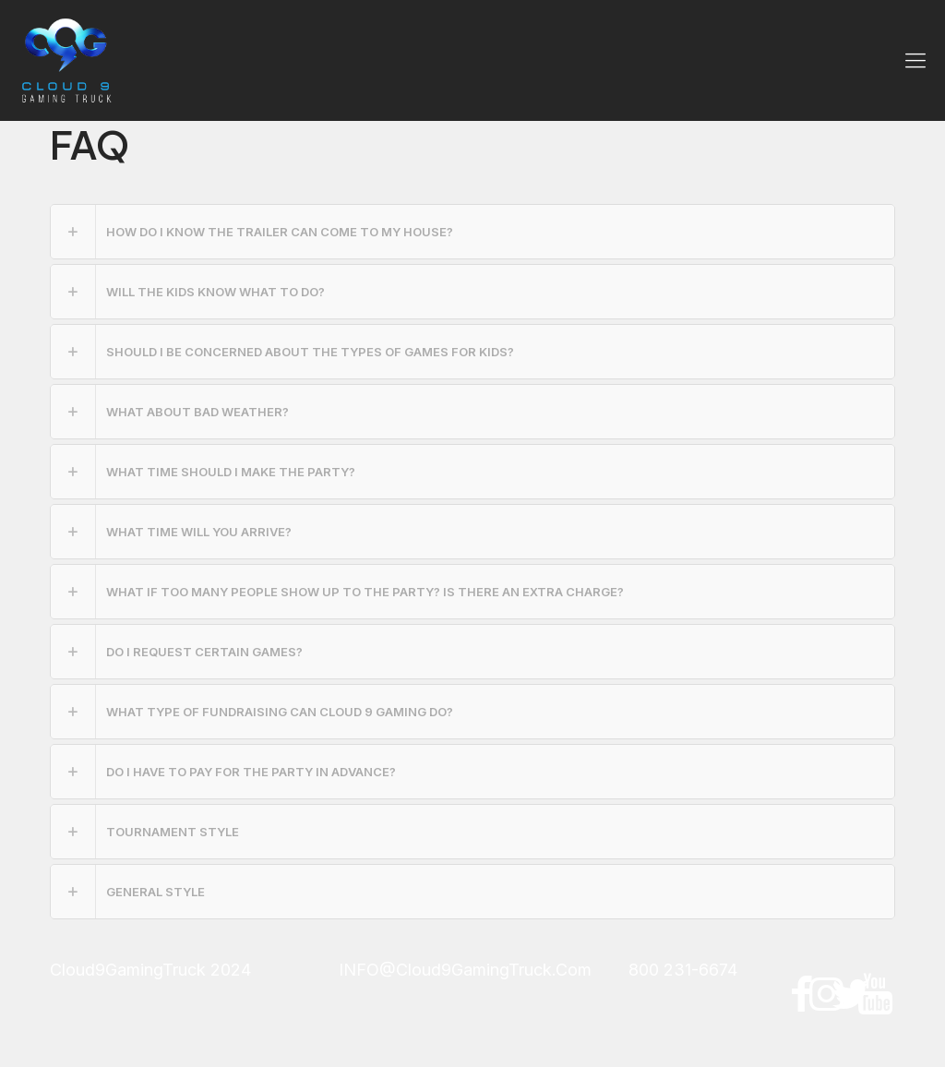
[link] (472, 231)
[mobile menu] (915, 60)
